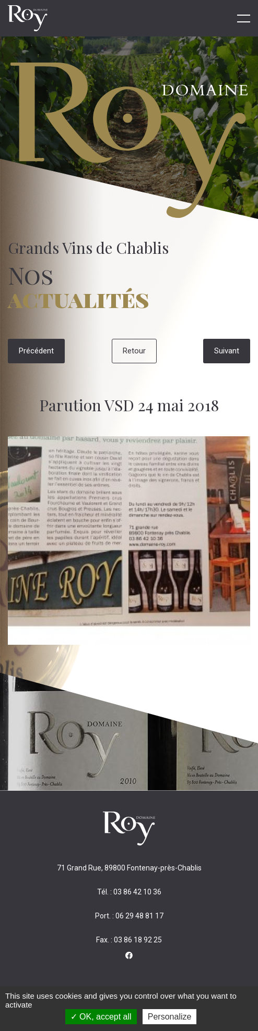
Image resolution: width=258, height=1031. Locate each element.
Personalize (170, 1016)
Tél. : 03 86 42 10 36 (129, 892)
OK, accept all (101, 1016)
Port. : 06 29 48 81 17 (129, 916)
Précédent (36, 350)
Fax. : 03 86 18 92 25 (129, 940)
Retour (134, 350)
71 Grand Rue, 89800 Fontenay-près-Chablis (129, 868)
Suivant (226, 350)
